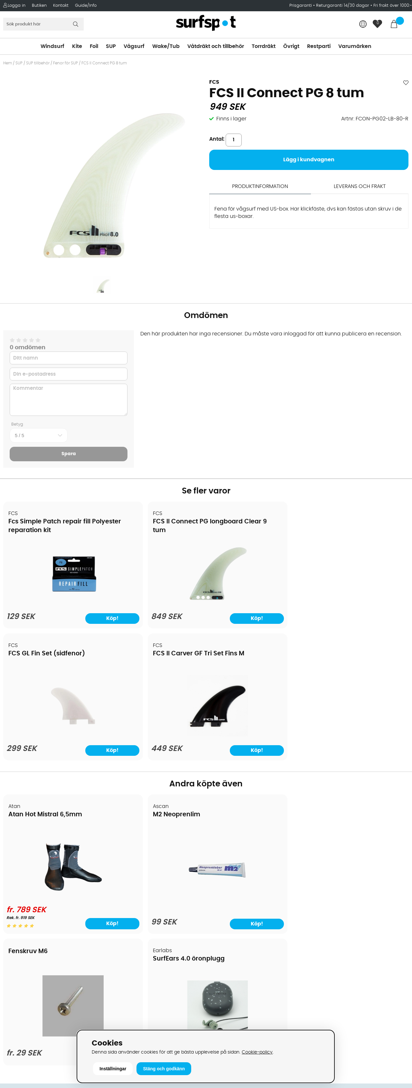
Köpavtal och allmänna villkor (44, 854)
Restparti (319, 46)
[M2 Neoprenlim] (154, 768)
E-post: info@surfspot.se (140, 1027)
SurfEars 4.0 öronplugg (352, 683)
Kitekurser (18, 931)
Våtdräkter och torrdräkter (242, 892)
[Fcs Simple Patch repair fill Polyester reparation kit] (52, 603)
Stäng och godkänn (164, 1068)
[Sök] (43, 24)
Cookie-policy (257, 1052)
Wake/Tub (166, 46)
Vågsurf (134, 46)
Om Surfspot (22, 844)
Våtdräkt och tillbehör (215, 46)
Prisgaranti (301, 6)
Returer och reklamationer (39, 892)
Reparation (20, 921)
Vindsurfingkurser (28, 940)
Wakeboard (224, 873)
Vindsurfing (223, 844)
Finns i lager (231, 118)
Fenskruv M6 (233, 675)
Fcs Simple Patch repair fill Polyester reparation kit (45, 530)
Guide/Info (86, 6)
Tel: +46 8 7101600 (131, 1018)
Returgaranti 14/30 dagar (342, 6)
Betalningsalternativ (32, 863)
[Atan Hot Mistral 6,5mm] (52, 764)
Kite (77, 46)
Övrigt (291, 46)
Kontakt (61, 6)
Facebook (322, 971)
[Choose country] (363, 25)
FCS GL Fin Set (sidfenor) (252, 522)
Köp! (79, 791)
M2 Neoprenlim (135, 683)
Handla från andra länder (39, 883)
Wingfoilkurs (21, 950)
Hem (7, 63)
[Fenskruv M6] (257, 763)
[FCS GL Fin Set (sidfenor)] (257, 603)
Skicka (394, 894)
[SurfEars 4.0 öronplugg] (360, 768)
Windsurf (52, 46)
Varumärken (354, 46)
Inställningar (112, 1068)
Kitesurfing (222, 854)
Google (319, 940)
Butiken (39, 6)
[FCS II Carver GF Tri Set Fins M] (359, 603)
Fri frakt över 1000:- (392, 6)
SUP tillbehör (38, 63)
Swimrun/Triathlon (232, 902)
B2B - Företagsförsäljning (38, 902)
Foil (94, 46)
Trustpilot (322, 1004)
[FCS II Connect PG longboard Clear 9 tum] (155, 603)
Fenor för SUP (65, 63)
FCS (214, 82)
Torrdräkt (264, 46)
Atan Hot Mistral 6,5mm (45, 683)
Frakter (15, 873)
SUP (111, 46)
